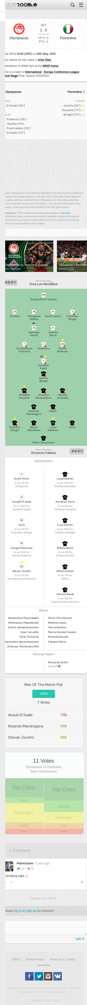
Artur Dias (44, 59)
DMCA (16, 959)
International (33, 72)
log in (17, 911)
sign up (31, 911)
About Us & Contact (62, 959)
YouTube (65, 213)
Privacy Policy (35, 959)
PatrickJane (25, 863)
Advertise (43, 965)
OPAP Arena (50, 66)
